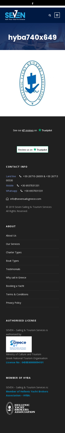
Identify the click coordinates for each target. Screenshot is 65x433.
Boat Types (12, 260)
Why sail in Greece (16, 277)
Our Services (13, 244)
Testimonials (13, 269)
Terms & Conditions (17, 294)
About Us (11, 235)
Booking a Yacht (15, 286)
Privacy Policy (13, 302)
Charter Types (14, 252)
